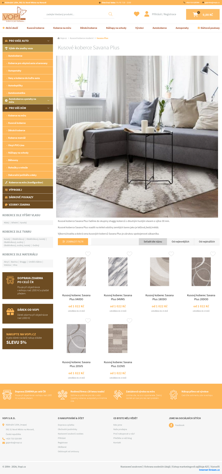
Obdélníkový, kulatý (35, 239)
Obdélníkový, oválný (13, 242)
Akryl (6, 261)
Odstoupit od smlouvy (68, 452)
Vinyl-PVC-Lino (16, 145)
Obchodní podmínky (67, 430)
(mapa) (23, 425)
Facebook (179, 426)
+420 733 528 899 (192, 2)
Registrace (167, 14)
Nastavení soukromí (131, 466)
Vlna (15, 264)
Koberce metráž (16, 137)
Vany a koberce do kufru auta (24, 78)
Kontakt (117, 443)
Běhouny (13, 160)
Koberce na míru (62, 28)
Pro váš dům (15, 108)
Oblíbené (62, 448)
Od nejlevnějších (180, 241)
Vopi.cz (63, 38)
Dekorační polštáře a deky (22, 175)
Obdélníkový (18, 239)
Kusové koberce (35, 28)
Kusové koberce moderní (81, 38)
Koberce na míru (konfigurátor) (24, 182)
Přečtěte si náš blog (122, 439)
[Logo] (15, 14)
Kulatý (7, 239)
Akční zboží (12, 28)
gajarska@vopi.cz (212, 2)
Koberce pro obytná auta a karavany (27, 63)
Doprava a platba (66, 426)
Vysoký (23, 222)
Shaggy (23, 261)
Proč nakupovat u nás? (124, 435)
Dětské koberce (88, 28)
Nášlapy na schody (116, 28)
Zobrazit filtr (74, 241)
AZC (207, 466)
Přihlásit (155, 14)
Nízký (6, 222)
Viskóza (7, 264)
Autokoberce (160, 28)
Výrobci (139, 28)
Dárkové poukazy (210, 28)
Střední (14, 222)
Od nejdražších (207, 241)
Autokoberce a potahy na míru (20, 100)
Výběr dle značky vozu (19, 48)
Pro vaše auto (17, 41)
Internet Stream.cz (209, 469)
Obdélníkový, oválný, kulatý (17, 245)
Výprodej (13, 190)
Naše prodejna (120, 430)
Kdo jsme (117, 426)
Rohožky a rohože (18, 167)
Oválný (36, 245)
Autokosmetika (16, 93)
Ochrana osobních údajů (157, 466)
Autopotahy (182, 28)
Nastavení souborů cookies (70, 435)
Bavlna (14, 261)
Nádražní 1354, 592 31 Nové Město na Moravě (25, 2)
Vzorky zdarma (17, 205)
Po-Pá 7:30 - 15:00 (116, 2)
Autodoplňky (15, 85)
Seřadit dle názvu (153, 241)
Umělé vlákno (35, 261)
